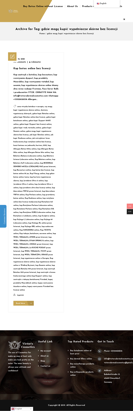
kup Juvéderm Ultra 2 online (32, 181)
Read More (24, 303)
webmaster (36, 62)
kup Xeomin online (43, 265)
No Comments (19, 62)
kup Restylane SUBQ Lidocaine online (35, 212)
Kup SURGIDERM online (29, 230)
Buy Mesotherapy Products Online (82, 365)
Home (42, 34)
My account (46, 351)
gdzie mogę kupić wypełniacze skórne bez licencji (70, 34)
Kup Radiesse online (33, 198)
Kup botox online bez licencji (32, 68)
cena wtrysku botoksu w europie (30, 106)
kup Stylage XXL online (31, 226)
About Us (72, 6)
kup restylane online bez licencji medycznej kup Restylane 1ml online (33, 201)
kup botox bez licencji (41, 170)
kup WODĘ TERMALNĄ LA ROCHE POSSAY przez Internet (33, 247)
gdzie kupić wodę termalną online (27, 128)
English (16, 408)
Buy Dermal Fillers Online (81, 359)
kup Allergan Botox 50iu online (37, 152)
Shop (43, 361)
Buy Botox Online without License (43, 6)
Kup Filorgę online (37, 173)
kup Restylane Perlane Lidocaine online (35, 205)
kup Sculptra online (46, 216)
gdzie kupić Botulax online (43, 113)
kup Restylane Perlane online (25, 209)
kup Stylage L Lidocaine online (26, 219)
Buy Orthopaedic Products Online (82, 373)
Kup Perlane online (33, 195)
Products (87, 6)
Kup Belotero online (43, 159)
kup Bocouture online (22, 170)
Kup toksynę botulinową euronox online (35, 233)
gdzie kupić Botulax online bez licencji (29, 117)
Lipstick (20, 295)
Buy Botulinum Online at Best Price (80, 352)
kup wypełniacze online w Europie (35, 258)
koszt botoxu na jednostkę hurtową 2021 (30, 145)
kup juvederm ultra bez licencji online (35, 188)
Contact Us (45, 366)
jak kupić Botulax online (40, 135)
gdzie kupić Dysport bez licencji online (35, 124)
